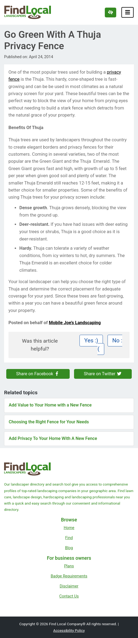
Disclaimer (69, 586)
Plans (69, 566)
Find (69, 537)
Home (69, 527)
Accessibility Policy (69, 630)
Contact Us (69, 596)
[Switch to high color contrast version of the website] (110, 12)
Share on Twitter (103, 373)
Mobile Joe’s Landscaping (75, 322)
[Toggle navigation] (127, 12)
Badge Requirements (69, 576)
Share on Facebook (38, 373)
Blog (69, 547)
